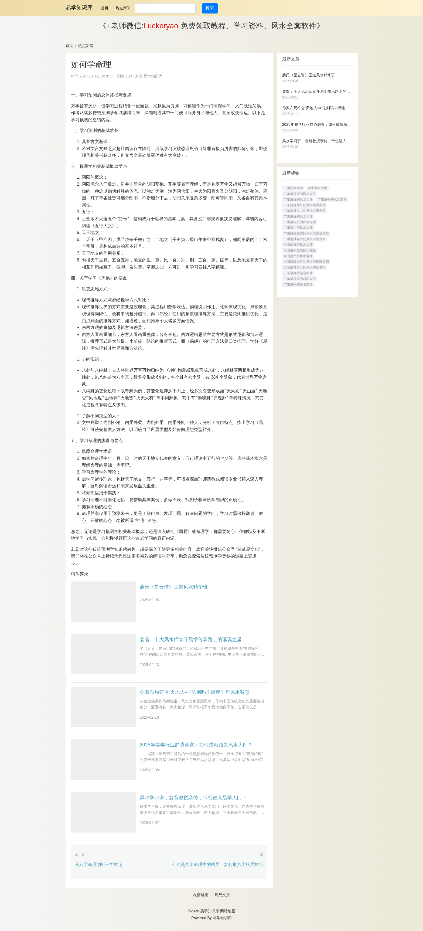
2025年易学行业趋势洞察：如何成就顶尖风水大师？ (196, 748)
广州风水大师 (293, 188)
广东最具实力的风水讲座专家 (305, 211)
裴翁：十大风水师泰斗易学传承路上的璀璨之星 (191, 640)
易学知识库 (79, 8)
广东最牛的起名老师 (298, 284)
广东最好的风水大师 (298, 199)
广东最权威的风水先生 (300, 194)
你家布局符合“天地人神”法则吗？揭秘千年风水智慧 (195, 694)
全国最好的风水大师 (298, 245)
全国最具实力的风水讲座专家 (305, 267)
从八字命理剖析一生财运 (98, 869)
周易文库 (222, 900)
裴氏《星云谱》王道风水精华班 (174, 587)
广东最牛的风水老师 (332, 199)
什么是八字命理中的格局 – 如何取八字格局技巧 (217, 869)
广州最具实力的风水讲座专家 (305, 239)
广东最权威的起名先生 (300, 279)
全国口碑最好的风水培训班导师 (306, 262)
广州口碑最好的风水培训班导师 (306, 233)
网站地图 (227, 916)
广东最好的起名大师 (298, 273)
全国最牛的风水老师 (298, 256)
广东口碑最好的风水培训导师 (305, 205)
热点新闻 (123, 8)
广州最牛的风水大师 (298, 228)
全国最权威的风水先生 (300, 250)
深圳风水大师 (317, 188)
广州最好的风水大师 (298, 216)
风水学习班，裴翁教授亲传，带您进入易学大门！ (193, 801)
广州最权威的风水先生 (300, 222)
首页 (104, 8)
